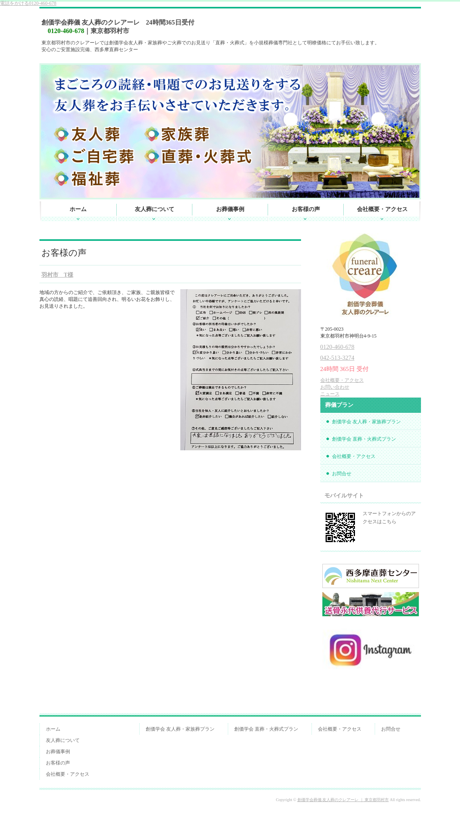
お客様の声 (306, 209)
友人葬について (154, 209)
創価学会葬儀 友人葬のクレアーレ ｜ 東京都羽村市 (343, 799)
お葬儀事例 (230, 209)
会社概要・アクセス (382, 209)
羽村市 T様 (57, 275)
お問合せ (341, 473)
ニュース (330, 394)
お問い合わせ (334, 387)
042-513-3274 (337, 357)
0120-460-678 (28, 3)
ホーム (78, 209)
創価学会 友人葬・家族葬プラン (366, 422)
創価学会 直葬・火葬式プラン (364, 439)
